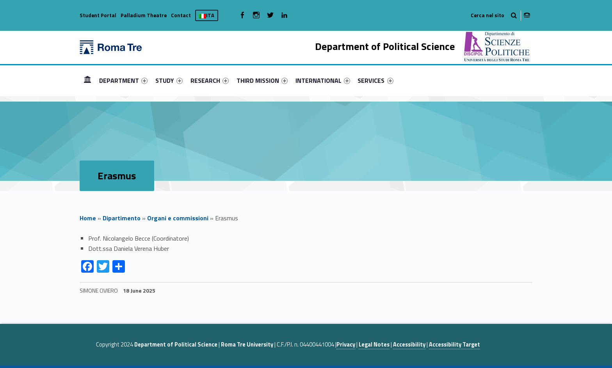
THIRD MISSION (262, 80)
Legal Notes (374, 344)
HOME (87, 80)
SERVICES (375, 80)
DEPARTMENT (123, 80)
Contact (181, 15)
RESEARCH (209, 80)
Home (88, 218)
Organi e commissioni (177, 218)
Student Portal (98, 15)
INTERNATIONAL (322, 80)
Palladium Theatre (144, 15)
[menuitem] (87, 80)
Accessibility (409, 344)
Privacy (345, 344)
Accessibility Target (454, 344)
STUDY (169, 80)
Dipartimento (122, 218)
